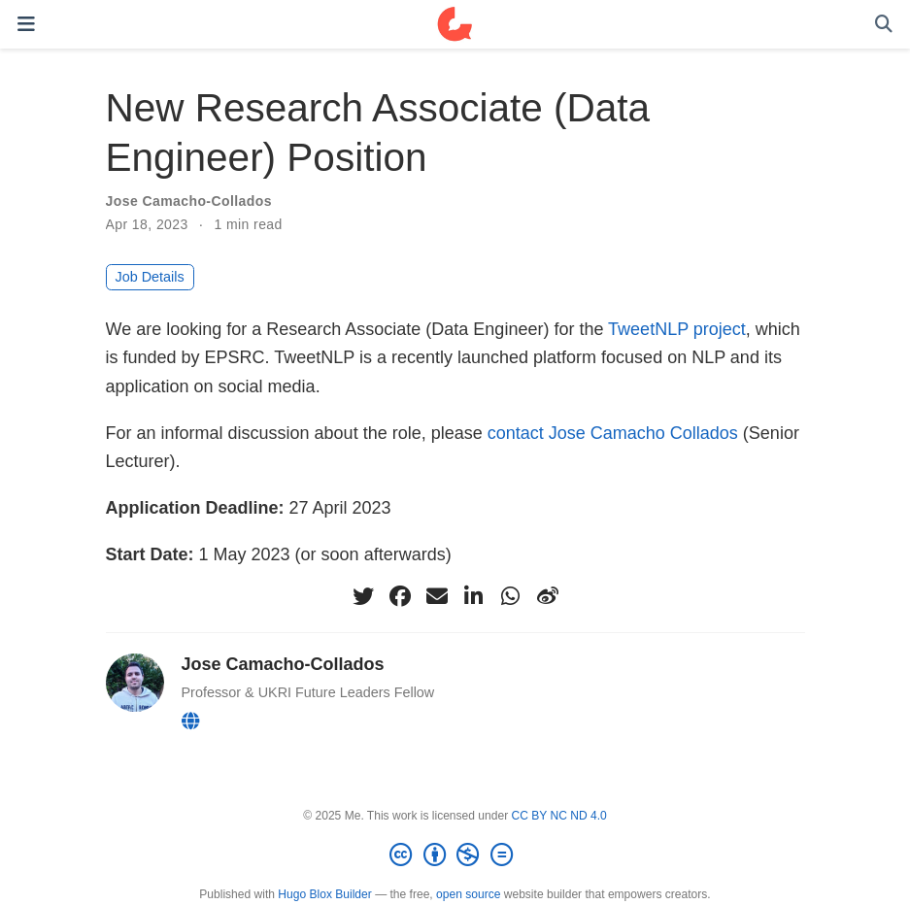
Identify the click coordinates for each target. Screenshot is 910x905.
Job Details (150, 277)
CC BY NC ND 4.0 (559, 815)
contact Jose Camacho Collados (613, 433)
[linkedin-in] (474, 596)
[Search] (884, 25)
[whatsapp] (510, 596)
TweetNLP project (677, 329)
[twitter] (363, 596)
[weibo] (547, 596)
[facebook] (400, 596)
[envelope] (437, 596)
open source (468, 894)
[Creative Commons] (454, 855)
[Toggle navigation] (26, 24)
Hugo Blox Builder (324, 894)
